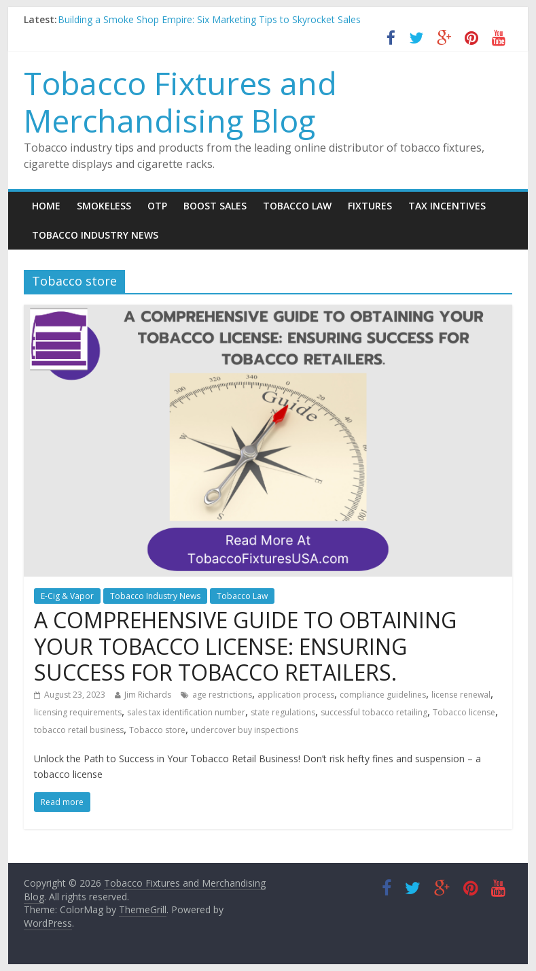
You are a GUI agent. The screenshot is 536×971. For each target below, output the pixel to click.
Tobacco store (157, 730)
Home (46, 205)
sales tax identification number (186, 712)
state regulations (283, 712)
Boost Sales (215, 205)
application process (295, 694)
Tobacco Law (297, 205)
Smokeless (104, 205)
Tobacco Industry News (95, 234)
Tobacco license (464, 712)
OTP (157, 205)
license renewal (460, 694)
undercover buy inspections (244, 730)
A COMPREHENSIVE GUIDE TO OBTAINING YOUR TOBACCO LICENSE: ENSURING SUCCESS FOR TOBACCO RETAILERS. (245, 646)
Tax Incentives (447, 205)
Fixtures (370, 205)
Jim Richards (147, 694)
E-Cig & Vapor (67, 596)
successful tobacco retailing (374, 712)
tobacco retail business (79, 730)
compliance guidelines (383, 694)
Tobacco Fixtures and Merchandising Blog (180, 101)
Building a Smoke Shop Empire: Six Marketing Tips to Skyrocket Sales (209, 19)
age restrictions (222, 694)
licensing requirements (78, 712)
